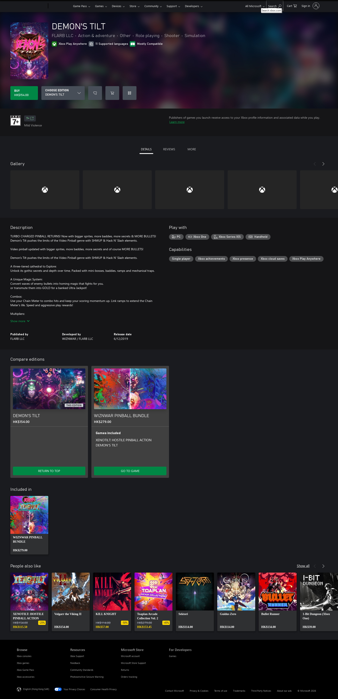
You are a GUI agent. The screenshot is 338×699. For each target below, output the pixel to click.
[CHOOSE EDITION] (63, 93)
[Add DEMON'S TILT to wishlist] (95, 93)
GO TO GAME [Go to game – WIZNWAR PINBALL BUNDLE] (130, 471)
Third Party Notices (261, 690)
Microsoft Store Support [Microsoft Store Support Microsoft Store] (133, 663)
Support (172, 6)
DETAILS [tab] (146, 149)
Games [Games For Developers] (172, 656)
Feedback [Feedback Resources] (75, 663)
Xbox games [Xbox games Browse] (23, 663)
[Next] (323, 164)
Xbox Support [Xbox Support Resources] (77, 656)
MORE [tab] (192, 149)
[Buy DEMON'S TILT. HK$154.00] (24, 93)
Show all (303, 565)
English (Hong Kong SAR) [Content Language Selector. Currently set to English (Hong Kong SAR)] (36, 689)
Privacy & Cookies (199, 690)
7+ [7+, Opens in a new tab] (30, 118)
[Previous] (314, 164)
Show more (20, 321)
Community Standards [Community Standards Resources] (81, 669)
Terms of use (220, 690)
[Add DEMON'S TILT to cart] (112, 93)
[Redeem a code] (129, 93)
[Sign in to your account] (310, 6)
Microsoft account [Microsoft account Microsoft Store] (130, 656)
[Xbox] (60, 6)
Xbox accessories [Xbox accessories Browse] (25, 676)
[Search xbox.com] (274, 5)
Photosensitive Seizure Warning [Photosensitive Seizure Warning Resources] (86, 676)
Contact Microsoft (174, 690)
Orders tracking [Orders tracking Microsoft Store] (129, 676)
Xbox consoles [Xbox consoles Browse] (24, 656)
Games (99, 6)
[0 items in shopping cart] (292, 5)
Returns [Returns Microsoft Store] (125, 669)
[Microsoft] (31, 6)
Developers (192, 6)
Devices (116, 6)
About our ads (284, 690)
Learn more (177, 122)
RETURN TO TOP (49, 471)
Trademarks (239, 690)
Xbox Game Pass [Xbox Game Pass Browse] (25, 669)
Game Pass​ (80, 6)
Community (151, 6)
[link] (29, 525)
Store (133, 6)
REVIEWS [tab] (169, 149)
